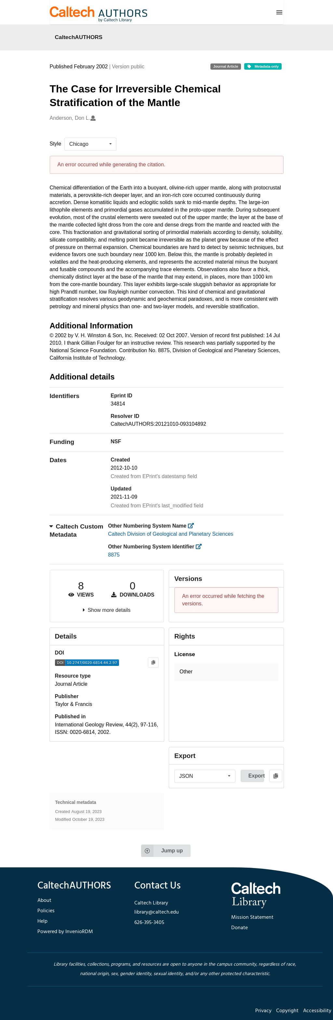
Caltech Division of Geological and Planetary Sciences (170, 534)
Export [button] (256, 776)
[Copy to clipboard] (153, 662)
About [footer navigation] (44, 900)
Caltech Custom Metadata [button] (76, 530)
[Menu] (279, 12)
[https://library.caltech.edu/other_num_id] (201, 546)
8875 (114, 555)
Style (55, 143)
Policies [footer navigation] (46, 911)
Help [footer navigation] (42, 921)
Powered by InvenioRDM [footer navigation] (65, 932)
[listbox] (90, 144)
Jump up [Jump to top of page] (162, 851)
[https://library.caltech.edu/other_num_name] (193, 526)
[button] (226, 672)
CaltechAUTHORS (79, 37)
